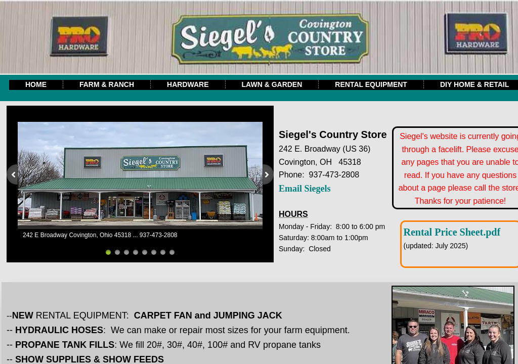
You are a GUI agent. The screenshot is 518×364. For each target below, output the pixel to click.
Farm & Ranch (106, 84)
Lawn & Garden (272, 84)
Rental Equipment (371, 84)
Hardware (187, 84)
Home (36, 84)
